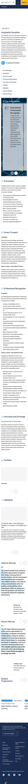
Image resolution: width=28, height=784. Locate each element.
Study (3, 742)
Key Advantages (6, 70)
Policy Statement (19, 756)
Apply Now (24, 2)
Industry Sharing (6, 91)
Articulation (5, 73)
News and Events (6, 752)
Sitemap (17, 750)
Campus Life (5, 754)
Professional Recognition (9, 79)
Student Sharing (6, 94)
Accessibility (18, 758)
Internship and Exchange (8, 82)
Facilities (4, 85)
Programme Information (10, 63)
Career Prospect (6, 76)
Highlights (4, 88)
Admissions (5, 745)
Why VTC (4, 757)
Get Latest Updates (10, 733)
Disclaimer (17, 753)
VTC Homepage (6, 764)
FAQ (16, 761)
